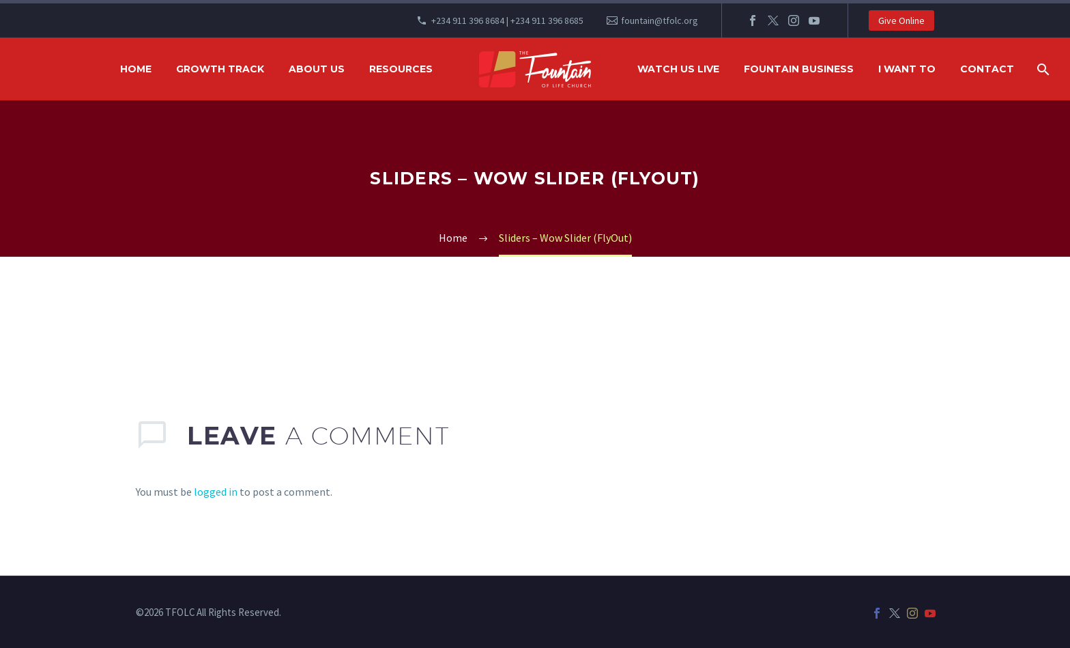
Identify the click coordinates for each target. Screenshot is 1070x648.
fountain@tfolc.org (659, 20)
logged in (215, 491)
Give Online (901, 20)
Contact (987, 69)
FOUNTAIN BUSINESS (799, 69)
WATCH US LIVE (678, 69)
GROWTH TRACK (220, 69)
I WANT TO (907, 69)
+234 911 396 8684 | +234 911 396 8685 (507, 20)
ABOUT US (317, 69)
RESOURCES (401, 69)
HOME (135, 69)
